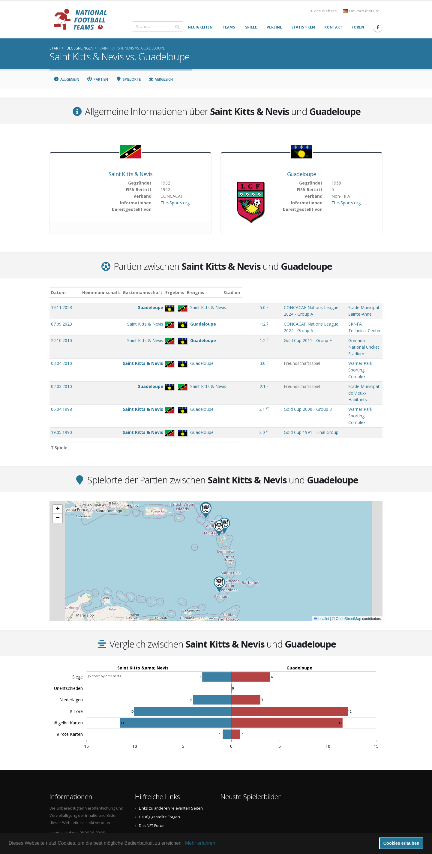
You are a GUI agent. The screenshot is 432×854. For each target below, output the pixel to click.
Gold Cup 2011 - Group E (244, 328)
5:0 (206, 307)
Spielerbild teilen (154, 780)
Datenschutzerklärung (159, 789)
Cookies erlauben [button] (401, 843)
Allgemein (66, 79)
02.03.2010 (61, 349)
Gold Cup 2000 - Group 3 (244, 359)
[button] (206, 448)
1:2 (206, 318)
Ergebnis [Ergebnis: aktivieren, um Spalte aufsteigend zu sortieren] (206, 292)
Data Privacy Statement (159, 798)
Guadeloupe (301, 174)
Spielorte (128, 79)
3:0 (206, 338)
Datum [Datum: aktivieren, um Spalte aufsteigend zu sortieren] (58, 292)
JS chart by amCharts (104, 613)
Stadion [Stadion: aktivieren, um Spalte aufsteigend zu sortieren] (319, 292)
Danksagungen (152, 771)
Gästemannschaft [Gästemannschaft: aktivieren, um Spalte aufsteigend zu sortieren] (164, 292)
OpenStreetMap (348, 556)
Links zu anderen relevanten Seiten (171, 745)
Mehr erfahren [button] (200, 843)
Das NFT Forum (152, 763)
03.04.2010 (61, 338)
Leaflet (321, 556)
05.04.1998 (61, 359)
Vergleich (160, 79)
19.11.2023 (61, 307)
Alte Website (323, 11)
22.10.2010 (61, 328)
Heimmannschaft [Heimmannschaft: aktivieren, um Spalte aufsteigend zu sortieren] (123, 292)
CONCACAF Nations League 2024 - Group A (262, 307)
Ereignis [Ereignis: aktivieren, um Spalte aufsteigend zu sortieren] (228, 292)
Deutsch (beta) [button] (361, 11)
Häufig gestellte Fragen (159, 754)
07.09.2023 (61, 318)
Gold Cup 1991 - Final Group (247, 370)
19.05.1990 (61, 370)
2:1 (206, 349)
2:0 (205, 370)
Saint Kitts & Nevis (131, 174)
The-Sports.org (175, 203)
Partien (97, 79)
